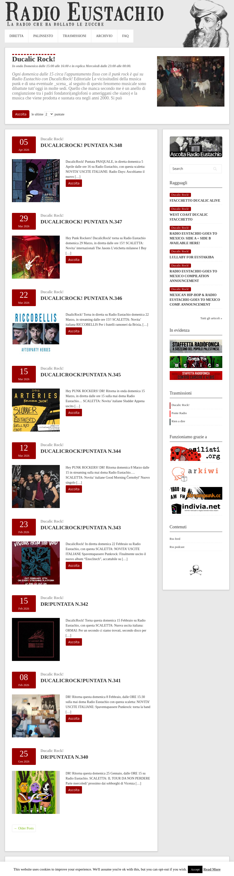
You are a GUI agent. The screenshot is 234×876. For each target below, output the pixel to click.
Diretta (17, 36)
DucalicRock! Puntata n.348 (81, 145)
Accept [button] (195, 869)
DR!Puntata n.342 (64, 604)
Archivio (104, 36)
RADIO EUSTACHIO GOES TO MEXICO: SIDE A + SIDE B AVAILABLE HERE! (193, 238)
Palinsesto (43, 36)
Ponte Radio (179, 413)
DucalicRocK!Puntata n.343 (81, 527)
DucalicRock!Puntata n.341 (81, 680)
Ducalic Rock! (52, 139)
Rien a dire (178, 421)
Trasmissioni (74, 36)
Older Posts (24, 828)
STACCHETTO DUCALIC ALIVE (195, 200)
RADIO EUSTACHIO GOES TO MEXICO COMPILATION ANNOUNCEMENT (193, 276)
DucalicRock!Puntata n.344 (81, 451)
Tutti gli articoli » (211, 318)
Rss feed (175, 539)
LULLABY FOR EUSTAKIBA (192, 257)
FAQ (125, 36)
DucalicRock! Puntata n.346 (81, 298)
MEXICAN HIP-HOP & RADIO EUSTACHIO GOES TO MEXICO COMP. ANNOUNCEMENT (195, 299)
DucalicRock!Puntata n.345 (81, 375)
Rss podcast (177, 547)
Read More (212, 869)
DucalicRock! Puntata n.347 (81, 222)
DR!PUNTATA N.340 (64, 757)
